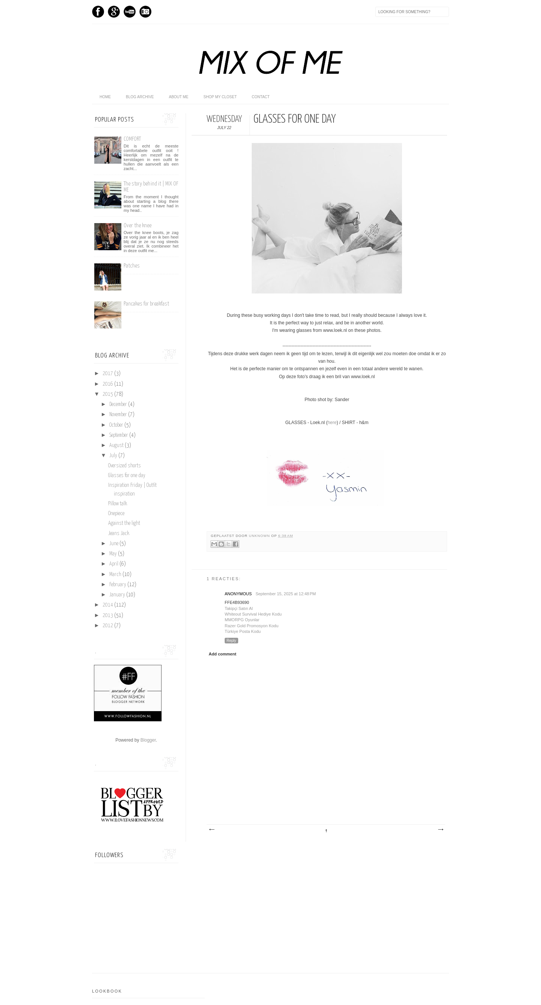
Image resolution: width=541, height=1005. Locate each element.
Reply (231, 641)
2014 (108, 605)
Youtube (130, 12)
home (105, 97)
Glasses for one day (126, 475)
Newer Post (211, 830)
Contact (261, 97)
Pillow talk (117, 503)
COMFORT (132, 139)
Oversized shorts (124, 465)
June (114, 543)
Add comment (222, 654)
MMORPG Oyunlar (242, 619)
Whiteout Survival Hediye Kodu (253, 614)
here (332, 422)
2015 (108, 394)
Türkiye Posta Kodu (243, 631)
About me (178, 97)
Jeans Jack (118, 533)
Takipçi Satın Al (239, 608)
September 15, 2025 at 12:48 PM (285, 593)
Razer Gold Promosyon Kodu (251, 625)
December (118, 404)
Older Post (440, 830)
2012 (108, 625)
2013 (108, 615)
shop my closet (220, 97)
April (114, 564)
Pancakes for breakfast (146, 304)
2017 (108, 373)
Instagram (145, 12)
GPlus (114, 12)
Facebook (98, 12)
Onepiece (116, 513)
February (118, 584)
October (116, 425)
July (113, 455)
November (118, 414)
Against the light (124, 523)
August (117, 445)
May (113, 553)
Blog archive (140, 97)
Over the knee (137, 225)
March (115, 574)
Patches (132, 266)
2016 (108, 384)
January (117, 595)
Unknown (260, 536)
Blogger (148, 740)
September (119, 435)
